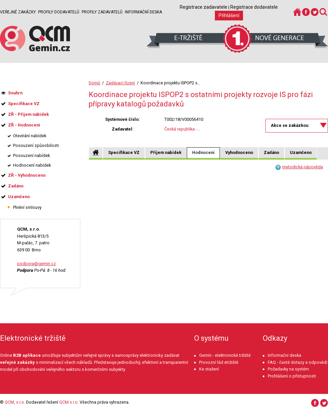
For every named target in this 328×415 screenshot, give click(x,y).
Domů (94, 82)
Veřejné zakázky (18, 12)
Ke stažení (209, 368)
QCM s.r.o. (69, 402)
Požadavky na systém (288, 368)
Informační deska (143, 12)
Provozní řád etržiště (218, 362)
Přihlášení (229, 15)
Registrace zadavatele (203, 7)
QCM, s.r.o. (15, 402)
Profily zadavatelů (102, 12)
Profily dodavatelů (58, 12)
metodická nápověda (302, 166)
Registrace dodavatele (254, 7)
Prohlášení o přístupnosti (292, 376)
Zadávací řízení (120, 82)
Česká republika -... (182, 129)
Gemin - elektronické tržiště (225, 355)
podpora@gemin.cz (36, 263)
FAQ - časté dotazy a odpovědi (297, 362)
